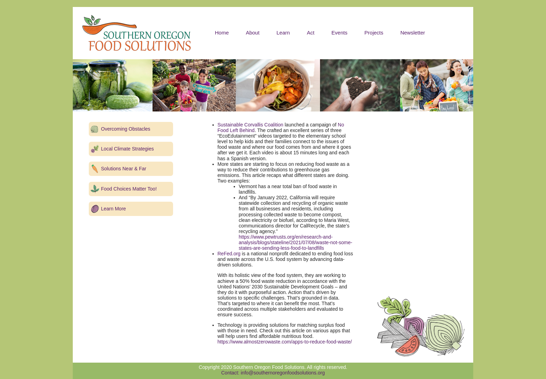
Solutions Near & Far (123, 168)
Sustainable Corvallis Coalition (250, 124)
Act (310, 33)
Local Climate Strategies (127, 149)
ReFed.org (229, 253)
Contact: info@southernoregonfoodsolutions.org (273, 373)
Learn (283, 33)
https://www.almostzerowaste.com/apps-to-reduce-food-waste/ (285, 342)
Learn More (113, 208)
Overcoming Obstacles (125, 129)
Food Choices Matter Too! (129, 189)
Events (340, 33)
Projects (374, 33)
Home (222, 33)
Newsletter (412, 33)
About (252, 33)
